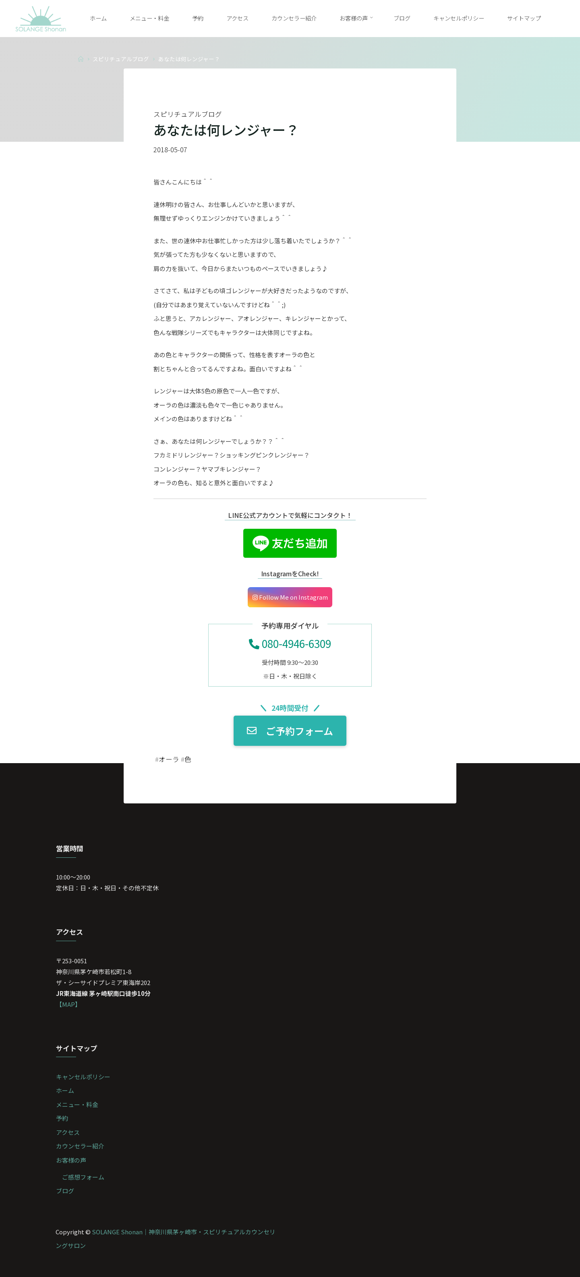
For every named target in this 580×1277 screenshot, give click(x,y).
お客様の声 (71, 1160)
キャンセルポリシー (83, 1076)
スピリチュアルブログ (121, 58)
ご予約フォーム (290, 731)
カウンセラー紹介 (80, 1146)
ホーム (65, 1090)
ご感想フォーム (83, 1177)
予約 (62, 1118)
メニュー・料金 (77, 1104)
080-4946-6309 (290, 643)
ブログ (65, 1190)
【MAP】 (68, 1004)
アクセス (68, 1132)
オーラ (169, 759)
